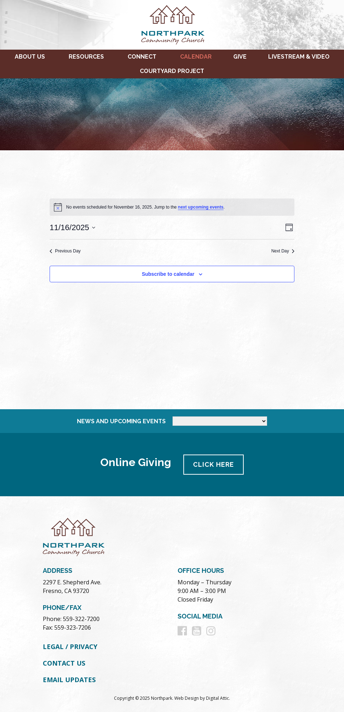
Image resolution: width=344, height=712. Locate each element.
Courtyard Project (172, 71)
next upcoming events (201, 207)
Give (240, 56)
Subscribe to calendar (168, 274)
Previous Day (65, 251)
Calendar (196, 56)
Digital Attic (217, 698)
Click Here (213, 464)
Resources (86, 56)
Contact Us (64, 663)
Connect (142, 56)
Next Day (282, 251)
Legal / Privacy (70, 646)
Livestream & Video (299, 56)
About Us (30, 56)
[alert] (172, 207)
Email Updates (69, 679)
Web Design (186, 698)
